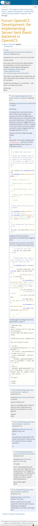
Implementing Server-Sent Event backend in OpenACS (17, 13)
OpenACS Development (15, 12)
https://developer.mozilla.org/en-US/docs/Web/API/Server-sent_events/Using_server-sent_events (16, 71)
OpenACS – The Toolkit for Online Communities (17, 10)
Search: (18, 44)
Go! (35, 7)
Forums (4, 12)
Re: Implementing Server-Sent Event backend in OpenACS (18, 52)
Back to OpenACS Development (9, 45)
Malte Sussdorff (23, 497)
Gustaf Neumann (22, 103)
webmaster (17, 523)
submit (24, 523)
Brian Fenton (15, 57)
